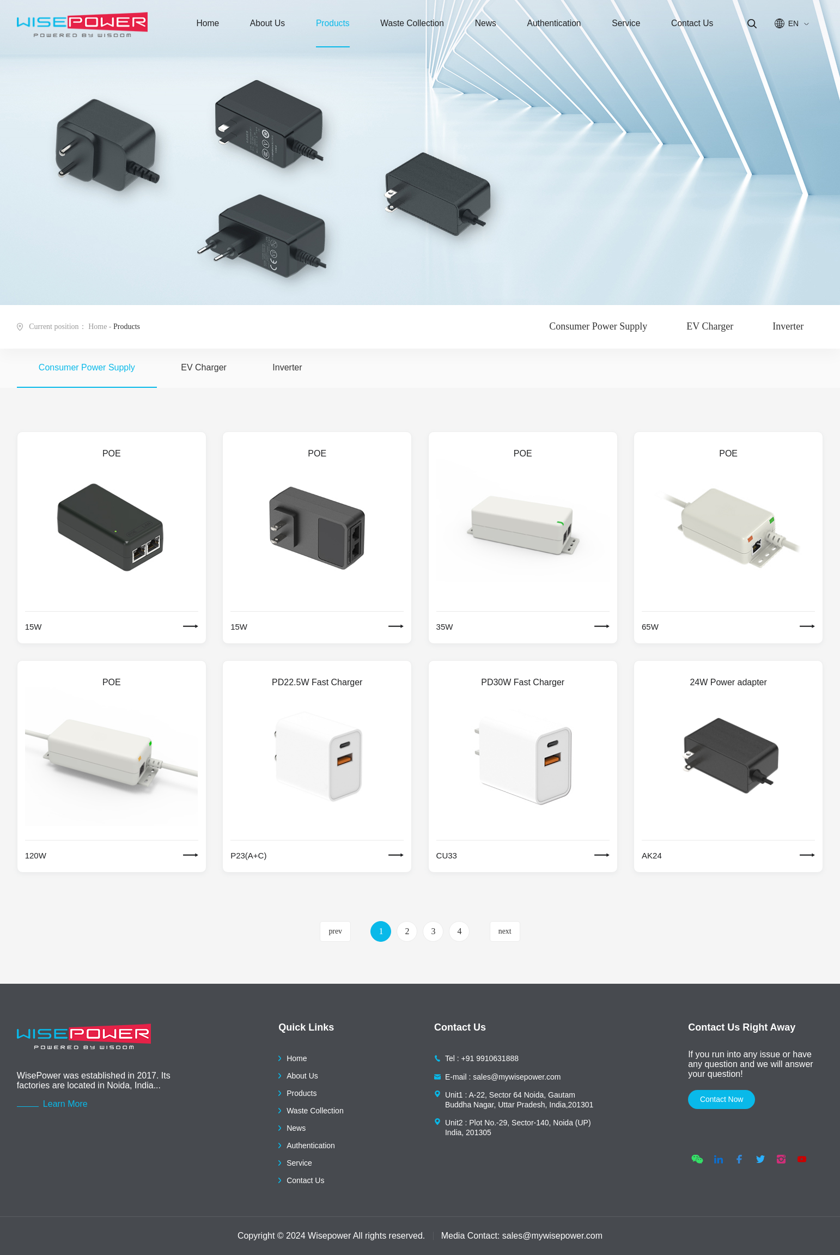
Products (327, 27)
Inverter (788, 326)
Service (611, 27)
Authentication (542, 27)
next (505, 931)
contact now (727, 1100)
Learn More (65, 1103)
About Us (265, 27)
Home (209, 27)
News (476, 27)
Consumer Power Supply (598, 326)
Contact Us (674, 27)
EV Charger (709, 326)
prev (335, 931)
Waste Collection (405, 27)
